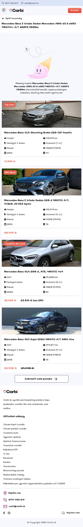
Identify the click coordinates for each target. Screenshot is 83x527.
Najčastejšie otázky (13, 474)
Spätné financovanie (14, 441)
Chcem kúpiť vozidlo (14, 424)
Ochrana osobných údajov (17, 479)
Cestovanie (9, 466)
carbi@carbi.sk (29, 3)
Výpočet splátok (12, 437)
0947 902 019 (10, 3)
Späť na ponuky (12, 18)
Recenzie (8, 458)
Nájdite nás (12, 493)
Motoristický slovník (13, 470)
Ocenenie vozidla (12, 445)
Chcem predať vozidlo (14, 428)
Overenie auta (10, 432)
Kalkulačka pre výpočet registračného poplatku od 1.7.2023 (34, 483)
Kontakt (75, 10)
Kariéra (6, 462)
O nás (6, 453)
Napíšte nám (70, 512)
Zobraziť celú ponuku (41, 378)
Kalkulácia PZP (10, 449)
